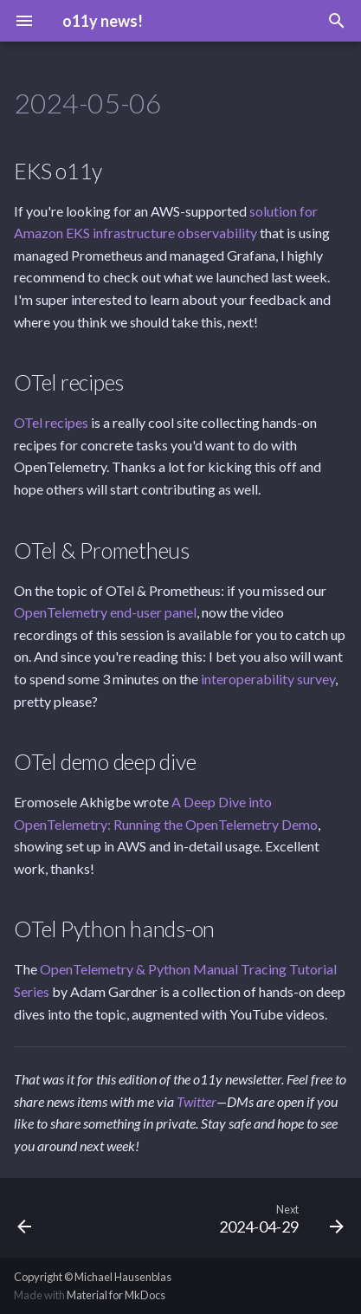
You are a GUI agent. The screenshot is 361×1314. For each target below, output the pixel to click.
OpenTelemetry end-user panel (105, 612)
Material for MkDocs (116, 1295)
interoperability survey (268, 678)
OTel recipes (51, 422)
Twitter (196, 1101)
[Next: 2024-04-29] (279, 1217)
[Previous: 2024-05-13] (25, 1217)
